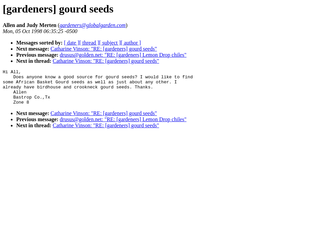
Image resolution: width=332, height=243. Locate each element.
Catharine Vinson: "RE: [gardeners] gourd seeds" (103, 49)
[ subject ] (110, 43)
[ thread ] (89, 43)
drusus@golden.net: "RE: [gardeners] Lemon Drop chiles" (123, 55)
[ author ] (131, 43)
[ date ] (71, 43)
